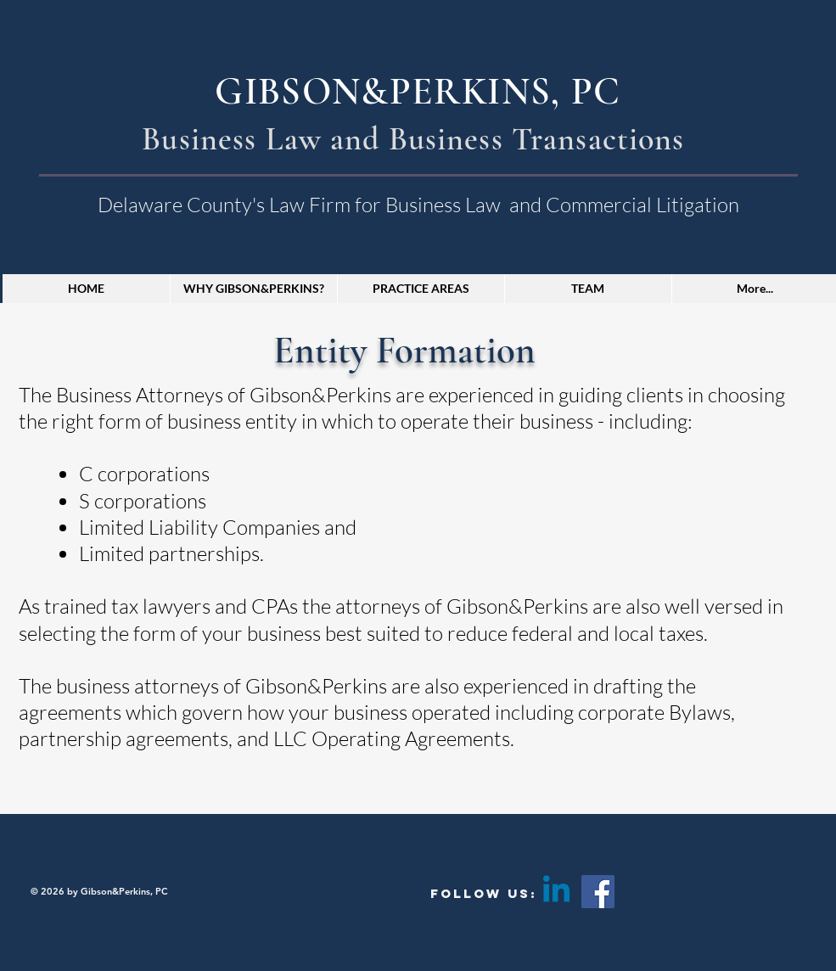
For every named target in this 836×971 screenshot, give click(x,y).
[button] (420, 288)
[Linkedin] (556, 891)
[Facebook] (597, 891)
